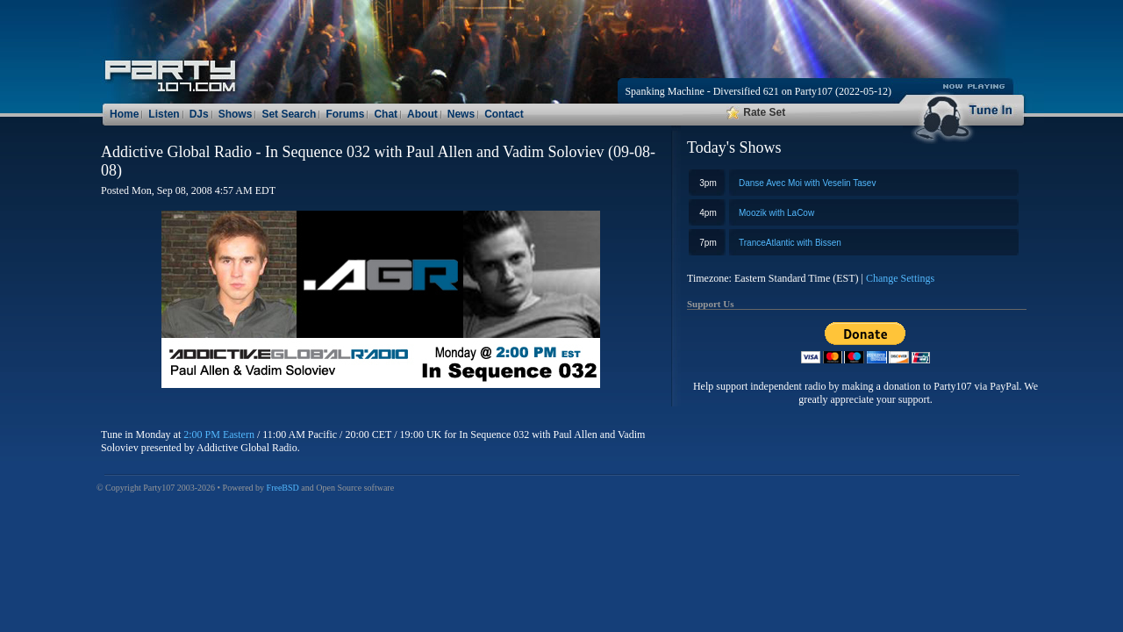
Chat (385, 114)
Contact (504, 114)
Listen (163, 114)
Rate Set (755, 112)
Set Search (288, 114)
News (461, 114)
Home (124, 114)
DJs (199, 114)
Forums (344, 114)
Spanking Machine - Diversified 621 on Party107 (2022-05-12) (758, 91)
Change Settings (900, 278)
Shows (235, 114)
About (422, 114)
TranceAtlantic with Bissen (790, 243)
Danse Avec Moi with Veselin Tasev (807, 183)
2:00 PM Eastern (218, 434)
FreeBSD (283, 487)
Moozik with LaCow (776, 213)
